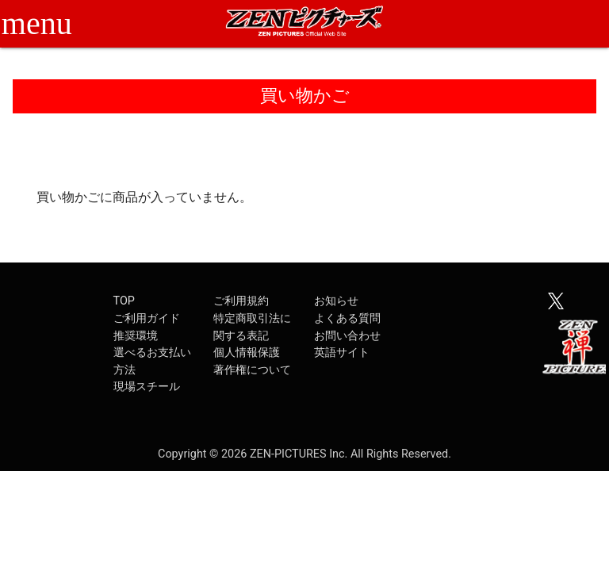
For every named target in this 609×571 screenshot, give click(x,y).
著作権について (252, 370)
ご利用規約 (241, 301)
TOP (124, 301)
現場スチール (146, 386)
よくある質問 (347, 318)
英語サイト (342, 352)
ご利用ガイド (146, 318)
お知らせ (336, 301)
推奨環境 (135, 336)
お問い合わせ (347, 336)
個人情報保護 (246, 352)
